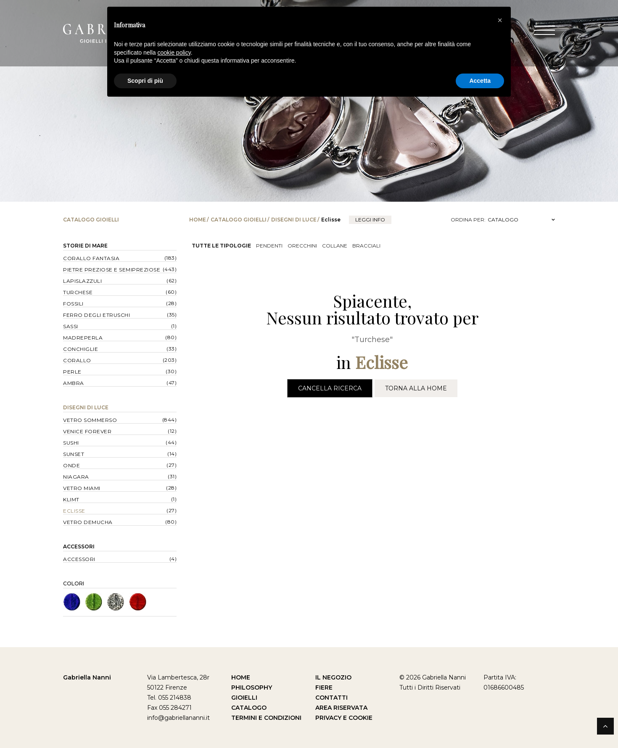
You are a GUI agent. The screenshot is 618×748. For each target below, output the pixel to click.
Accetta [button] (480, 80)
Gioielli (244, 697)
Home (197, 219)
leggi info (370, 219)
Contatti (331, 697)
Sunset (73, 454)
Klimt (71, 499)
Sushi (71, 443)
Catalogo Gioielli (239, 219)
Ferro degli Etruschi (96, 315)
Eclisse (74, 511)
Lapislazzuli (82, 281)
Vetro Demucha (88, 522)
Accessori (79, 546)
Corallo (77, 360)
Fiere (324, 687)
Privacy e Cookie (343, 718)
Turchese (77, 292)
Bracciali (366, 245)
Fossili (73, 303)
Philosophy (251, 687)
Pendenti (269, 245)
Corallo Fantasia (91, 258)
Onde (71, 465)
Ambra (73, 383)
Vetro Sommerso (90, 420)
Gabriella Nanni (87, 677)
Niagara (76, 477)
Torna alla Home (416, 388)
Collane (334, 245)
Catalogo (249, 707)
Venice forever (87, 431)
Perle (72, 372)
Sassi (70, 326)
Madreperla (83, 337)
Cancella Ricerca (330, 388)
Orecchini (302, 245)
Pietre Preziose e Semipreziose (111, 269)
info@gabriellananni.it (178, 718)
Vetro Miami (81, 488)
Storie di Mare (85, 245)
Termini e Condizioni (266, 718)
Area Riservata (341, 707)
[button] (500, 20)
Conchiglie (80, 349)
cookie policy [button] (174, 52)
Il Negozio (333, 677)
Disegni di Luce (294, 219)
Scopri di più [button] (145, 80)
